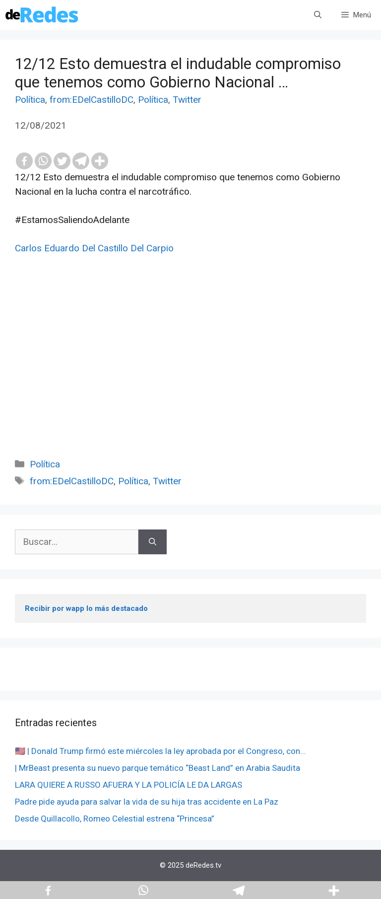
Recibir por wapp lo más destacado (86, 608)
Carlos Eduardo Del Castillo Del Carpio (94, 248)
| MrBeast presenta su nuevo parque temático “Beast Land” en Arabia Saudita (157, 768)
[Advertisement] (190, 367)
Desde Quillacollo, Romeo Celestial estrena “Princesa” (114, 819)
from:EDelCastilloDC (91, 99)
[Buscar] (152, 542)
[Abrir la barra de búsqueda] (317, 15)
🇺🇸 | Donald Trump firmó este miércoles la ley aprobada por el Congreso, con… (160, 751)
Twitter (187, 99)
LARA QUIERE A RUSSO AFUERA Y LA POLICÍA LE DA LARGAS (128, 785)
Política (30, 99)
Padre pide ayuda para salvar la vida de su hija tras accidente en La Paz (146, 802)
